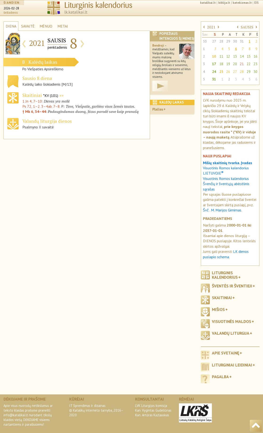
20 (235, 64)
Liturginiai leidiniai (232, 365)
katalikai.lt (208, 3)
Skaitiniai (40, 95)
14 (242, 56)
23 (255, 64)
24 (214, 71)
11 (221, 56)
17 (214, 64)
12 (228, 56)
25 (221, 71)
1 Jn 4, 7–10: (33, 101)
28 (221, 41)
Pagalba (220, 376)
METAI (62, 26)
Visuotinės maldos (231, 321)
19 (228, 64)
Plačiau (157, 109)
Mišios (218, 309)
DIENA (11, 26)
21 (242, 64)
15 (249, 56)
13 (235, 56)
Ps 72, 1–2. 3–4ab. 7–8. (41, 106)
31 (242, 41)
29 (228, 41)
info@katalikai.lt (16, 415)
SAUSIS (247, 27)
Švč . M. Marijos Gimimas (222, 210)
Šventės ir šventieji (232, 286)
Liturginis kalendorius (225, 275)
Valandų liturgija (230, 333)
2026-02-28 (11, 8)
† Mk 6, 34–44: (35, 111)
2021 (211, 27)
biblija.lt (224, 3)
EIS (256, 3)
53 (205, 41)
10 (214, 56)
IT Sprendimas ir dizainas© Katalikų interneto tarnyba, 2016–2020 (96, 410)
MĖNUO (46, 26)
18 (221, 64)
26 (228, 71)
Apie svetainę (225, 353)
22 (249, 64)
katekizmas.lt (242, 3)
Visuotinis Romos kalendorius (226, 178)
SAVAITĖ (28, 26)
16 (255, 56)
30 (235, 41)
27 (214, 41)
